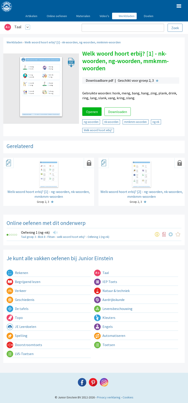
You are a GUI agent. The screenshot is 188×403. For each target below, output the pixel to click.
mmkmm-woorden (135, 122)
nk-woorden (111, 122)
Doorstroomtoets (24, 345)
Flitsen (51, 237)
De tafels (18, 308)
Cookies (128, 397)
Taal (17, 26)
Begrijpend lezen (23, 281)
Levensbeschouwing (113, 308)
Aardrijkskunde (109, 299)
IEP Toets (105, 281)
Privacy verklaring (108, 397)
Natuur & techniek (112, 290)
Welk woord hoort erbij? (98, 130)
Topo (15, 317)
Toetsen (104, 345)
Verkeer (16, 290)
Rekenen (17, 272)
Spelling (17, 335)
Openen (92, 112)
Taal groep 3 (28, 237)
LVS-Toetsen (20, 354)
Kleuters (104, 317)
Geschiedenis (20, 299)
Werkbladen (14, 42)
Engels (103, 326)
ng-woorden (91, 122)
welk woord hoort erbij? (71, 237)
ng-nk (155, 122)
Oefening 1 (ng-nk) (35, 232)
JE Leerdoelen (21, 326)
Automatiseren (109, 335)
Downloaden (117, 112)
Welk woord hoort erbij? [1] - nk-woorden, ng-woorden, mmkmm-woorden (73, 42)
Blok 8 (41, 237)
